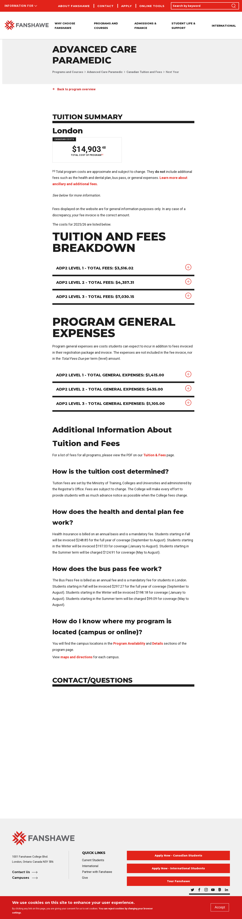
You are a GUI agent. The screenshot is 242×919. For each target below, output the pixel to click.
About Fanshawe (74, 6)
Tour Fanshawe (178, 881)
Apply (126, 6)
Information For (19, 6)
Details (157, 644)
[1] (102, 154)
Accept (220, 907)
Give (85, 878)
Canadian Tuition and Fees (144, 72)
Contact (105, 6)
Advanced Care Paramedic (105, 72)
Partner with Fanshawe (97, 872)
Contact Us (21, 872)
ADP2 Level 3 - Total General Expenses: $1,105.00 (110, 404)
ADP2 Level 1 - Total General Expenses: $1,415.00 (110, 375)
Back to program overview (76, 89)
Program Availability (129, 644)
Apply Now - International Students (178, 868)
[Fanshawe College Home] (121, 838)
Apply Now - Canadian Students (178, 855)
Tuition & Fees (154, 455)
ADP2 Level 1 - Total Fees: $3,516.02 (95, 268)
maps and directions (76, 657)
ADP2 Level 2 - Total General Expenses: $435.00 (109, 389)
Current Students (93, 860)
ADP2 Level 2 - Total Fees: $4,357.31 (95, 282)
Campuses (21, 878)
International (224, 25)
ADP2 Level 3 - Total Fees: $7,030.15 (95, 297)
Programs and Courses (67, 72)
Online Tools (151, 6)
